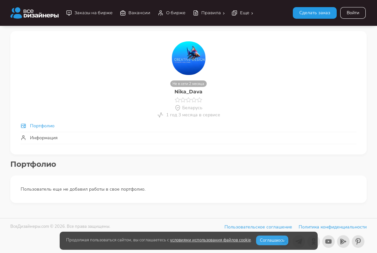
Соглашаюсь (272, 240)
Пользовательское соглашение (258, 227)
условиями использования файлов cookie (210, 240)
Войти (353, 13)
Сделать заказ (314, 13)
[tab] (188, 126)
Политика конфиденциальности (333, 227)
